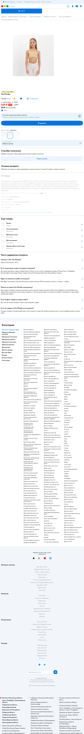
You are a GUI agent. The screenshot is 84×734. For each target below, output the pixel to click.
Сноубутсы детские (49, 510)
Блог (42, 637)
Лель (65, 439)
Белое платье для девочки (51, 378)
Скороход (67, 359)
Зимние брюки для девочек (52, 405)
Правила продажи (42, 574)
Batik (65, 441)
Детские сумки (68, 523)
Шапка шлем (67, 516)
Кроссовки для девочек (50, 415)
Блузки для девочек (49, 392)
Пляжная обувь (68, 383)
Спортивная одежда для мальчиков (30, 478)
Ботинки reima (68, 352)
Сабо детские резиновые (71, 374)
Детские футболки (49, 457)
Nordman (46, 521)
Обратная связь (42, 587)
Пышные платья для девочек (52, 335)
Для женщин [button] (6, 347)
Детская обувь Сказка (70, 332)
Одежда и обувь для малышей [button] (8, 333)
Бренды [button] (4, 355)
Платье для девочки (29, 527)
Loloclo (66, 432)
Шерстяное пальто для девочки (53, 401)
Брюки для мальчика (29, 483)
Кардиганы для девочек (30, 542)
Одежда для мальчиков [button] (9, 337)
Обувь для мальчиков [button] (9, 342)
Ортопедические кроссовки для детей (72, 341)
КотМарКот (67, 478)
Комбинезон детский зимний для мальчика (32, 500)
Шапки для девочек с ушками (72, 537)
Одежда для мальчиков (30, 515)
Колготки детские (69, 483)
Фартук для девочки (29, 365)
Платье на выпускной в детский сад (30, 418)
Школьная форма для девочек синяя (32, 350)
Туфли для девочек (49, 412)
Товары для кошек (42, 645)
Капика (66, 408)
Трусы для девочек (69, 488)
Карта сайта (42, 590)
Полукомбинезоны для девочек (50, 397)
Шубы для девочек (49, 342)
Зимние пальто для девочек (31, 529)
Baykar (66, 462)
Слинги (46, 430)
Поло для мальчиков (29, 497)
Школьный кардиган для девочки (30, 383)
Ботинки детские (69, 372)
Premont (66, 450)
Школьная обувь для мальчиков (32, 372)
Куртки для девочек (49, 395)
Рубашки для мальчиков (30, 495)
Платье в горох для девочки (52, 403)
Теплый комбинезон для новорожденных (30, 448)
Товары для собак (42, 650)
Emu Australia (68, 457)
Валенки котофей (69, 349)
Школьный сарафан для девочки (30, 396)
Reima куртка (47, 468)
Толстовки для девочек (30, 534)
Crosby (66, 448)
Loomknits (67, 420)
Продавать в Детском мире (42, 569)
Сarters (66, 434)
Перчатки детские (69, 520)
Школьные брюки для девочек (32, 368)
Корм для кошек (42, 648)
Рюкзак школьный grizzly (31, 334)
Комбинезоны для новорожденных (29, 427)
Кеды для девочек (49, 423)
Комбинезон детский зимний (52, 437)
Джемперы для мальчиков (31, 513)
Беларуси (52, 685)
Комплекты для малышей (31, 473)
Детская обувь (48, 508)
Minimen (66, 446)
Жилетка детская (48, 475)
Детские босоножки (70, 354)
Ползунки (47, 444)
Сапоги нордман (48, 516)
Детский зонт (68, 541)
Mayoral (66, 411)
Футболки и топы (50, 17)
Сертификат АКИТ (42, 585)
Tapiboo (46, 535)
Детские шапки (68, 511)
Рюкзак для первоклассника (72, 513)
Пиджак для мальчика (50, 496)
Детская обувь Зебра (70, 334)
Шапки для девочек (69, 518)
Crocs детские (48, 525)
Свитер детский (48, 503)
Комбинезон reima (49, 440)
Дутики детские (68, 365)
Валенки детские (69, 329)
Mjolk (65, 443)
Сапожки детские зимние (71, 336)
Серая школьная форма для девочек (31, 360)
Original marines (68, 418)
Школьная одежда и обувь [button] (10, 330)
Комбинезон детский (50, 433)
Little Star (67, 460)
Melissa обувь (68, 370)
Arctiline (66, 471)
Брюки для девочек (49, 381)
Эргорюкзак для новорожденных (28, 431)
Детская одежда (35, 17)
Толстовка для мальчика (30, 493)
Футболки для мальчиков (31, 486)
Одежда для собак (42, 655)
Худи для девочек (49, 390)
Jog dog (46, 537)
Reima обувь (67, 347)
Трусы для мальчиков (70, 495)
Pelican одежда (68, 427)
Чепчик (66, 504)
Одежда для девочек (49, 338)
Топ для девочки (68, 502)
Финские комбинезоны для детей (52, 462)
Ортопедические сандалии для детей (73, 362)
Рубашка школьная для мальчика (30, 356)
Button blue (67, 415)
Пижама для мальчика (30, 506)
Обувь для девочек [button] (8, 345)
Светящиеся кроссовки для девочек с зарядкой (51, 418)
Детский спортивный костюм (52, 447)
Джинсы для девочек (50, 376)
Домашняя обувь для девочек (52, 421)
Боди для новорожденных (31, 421)
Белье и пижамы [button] (7, 358)
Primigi (66, 339)
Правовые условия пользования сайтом (42, 680)
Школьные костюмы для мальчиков (30, 379)
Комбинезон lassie (49, 453)
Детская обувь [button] (6, 352)
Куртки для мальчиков (30, 475)
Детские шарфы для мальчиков (73, 527)
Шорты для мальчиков (30, 511)
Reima (65, 399)
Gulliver (66, 392)
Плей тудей (67, 394)
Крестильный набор (29, 442)
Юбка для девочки (29, 532)
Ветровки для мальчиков (31, 481)
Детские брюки (48, 501)
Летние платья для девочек (51, 383)
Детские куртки (48, 442)
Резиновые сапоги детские (51, 532)
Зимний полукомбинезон (51, 498)
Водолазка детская (49, 477)
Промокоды (42, 577)
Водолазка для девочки (50, 408)
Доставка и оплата (42, 567)
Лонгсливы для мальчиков (31, 518)
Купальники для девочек (71, 481)
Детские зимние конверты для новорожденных (32, 445)
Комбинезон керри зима (51, 482)
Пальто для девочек (49, 362)
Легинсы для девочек (50, 340)
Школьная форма (28, 329)
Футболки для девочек (50, 329)
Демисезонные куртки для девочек (51, 350)
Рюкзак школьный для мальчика (32, 345)
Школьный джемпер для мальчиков (30, 402)
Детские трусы (68, 499)
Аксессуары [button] (6, 360)
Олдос (66, 397)
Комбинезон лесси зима (51, 466)
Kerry (65, 413)
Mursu (66, 380)
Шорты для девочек (49, 368)
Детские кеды (68, 385)
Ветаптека (42, 658)
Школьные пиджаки (29, 408)
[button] (21, 11)
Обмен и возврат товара (42, 572)
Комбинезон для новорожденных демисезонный (28, 469)
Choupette (67, 404)
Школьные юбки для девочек (32, 347)
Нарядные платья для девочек (32, 525)
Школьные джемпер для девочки (30, 389)
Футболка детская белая (51, 494)
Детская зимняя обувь (70, 367)
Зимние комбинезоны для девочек (31, 537)
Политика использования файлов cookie (42, 582)
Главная (3, 17)
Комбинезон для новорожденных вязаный (31, 462)
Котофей (66, 387)
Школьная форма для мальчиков (29, 337)
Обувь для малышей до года (31, 452)
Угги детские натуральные (51, 542)
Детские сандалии (69, 345)
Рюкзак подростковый (70, 509)
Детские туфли (48, 426)
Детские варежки (69, 506)
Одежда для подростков (50, 455)
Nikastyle (66, 422)
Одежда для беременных (51, 428)
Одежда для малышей (29, 415)
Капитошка (67, 467)
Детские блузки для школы (31, 342)
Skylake (26, 386)
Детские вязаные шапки (71, 530)
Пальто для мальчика (29, 504)
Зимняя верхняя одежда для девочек (51, 364)
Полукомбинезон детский (51, 460)
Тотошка (66, 429)
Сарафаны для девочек (30, 363)
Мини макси (67, 455)
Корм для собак (42, 653)
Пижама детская (68, 490)
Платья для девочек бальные (32, 540)
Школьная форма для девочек (32, 332)
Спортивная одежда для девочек (50, 358)
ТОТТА (66, 474)
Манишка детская (69, 534)
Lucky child (67, 464)
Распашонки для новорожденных (28, 424)
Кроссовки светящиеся (50, 518)
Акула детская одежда (70, 390)
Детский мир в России (35, 685)
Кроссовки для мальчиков (51, 410)
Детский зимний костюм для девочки (52, 373)
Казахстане (45, 685)
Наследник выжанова (70, 406)
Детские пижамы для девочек (52, 345)
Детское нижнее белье (70, 497)
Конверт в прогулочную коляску (30, 439)
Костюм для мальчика (30, 490)
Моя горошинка (28, 465)
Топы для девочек (65, 17)
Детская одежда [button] (7, 350)
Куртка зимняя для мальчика (31, 488)
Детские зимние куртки (51, 489)
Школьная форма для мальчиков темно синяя (30, 392)
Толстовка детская (49, 473)
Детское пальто (48, 491)
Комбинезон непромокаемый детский (52, 449)
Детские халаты (68, 492)
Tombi (66, 356)
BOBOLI (66, 476)
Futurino (66, 425)
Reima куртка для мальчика (31, 522)
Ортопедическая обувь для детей (51, 513)
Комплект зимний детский (51, 484)
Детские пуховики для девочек (53, 353)
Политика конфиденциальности (42, 580)
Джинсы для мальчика (30, 520)
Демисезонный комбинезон (52, 435)
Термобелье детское (50, 487)
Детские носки (68, 485)
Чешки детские (48, 523)
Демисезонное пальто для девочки (51, 332)
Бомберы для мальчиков (30, 508)
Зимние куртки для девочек (52, 370)
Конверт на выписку (29, 412)
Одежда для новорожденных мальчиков (32, 454)
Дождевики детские (49, 480)
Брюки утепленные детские (52, 505)
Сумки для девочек (69, 539)
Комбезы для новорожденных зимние (32, 435)
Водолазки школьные (30, 405)
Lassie (66, 401)
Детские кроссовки (49, 528)
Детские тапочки (49, 530)
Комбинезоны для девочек (51, 355)
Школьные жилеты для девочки (32, 399)
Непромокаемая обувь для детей (71, 377)
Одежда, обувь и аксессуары (17, 17)
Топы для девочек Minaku (9, 20)
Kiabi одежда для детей (70, 469)
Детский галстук (69, 525)
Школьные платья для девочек (32, 353)
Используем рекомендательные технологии (42, 682)
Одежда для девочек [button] (8, 339)
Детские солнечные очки (71, 532)
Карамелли (67, 453)
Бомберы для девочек (50, 385)
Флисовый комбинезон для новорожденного (31, 458)
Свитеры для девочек (50, 347)
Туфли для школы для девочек (32, 370)
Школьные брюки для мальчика (32, 340)
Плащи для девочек (49, 470)
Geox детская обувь (49, 539)
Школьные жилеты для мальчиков (30, 375)
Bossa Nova (67, 436)
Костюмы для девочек (50, 388)
